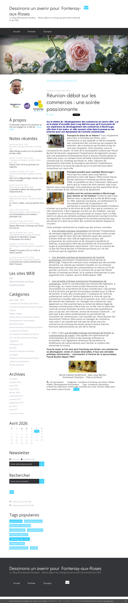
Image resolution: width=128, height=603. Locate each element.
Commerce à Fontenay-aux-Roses (24, 303)
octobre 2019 (15, 382)
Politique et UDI (16, 344)
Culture (12, 310)
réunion (100, 386)
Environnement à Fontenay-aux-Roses (26, 327)
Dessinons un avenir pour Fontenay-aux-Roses (45, 11)
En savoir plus (108, 601)
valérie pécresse (35, 530)
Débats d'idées (15, 314)
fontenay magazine (18, 534)
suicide (34, 548)
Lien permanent (55, 382)
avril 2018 (13, 386)
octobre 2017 (15, 399)
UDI (11, 278)
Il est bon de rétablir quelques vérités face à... (25, 174)
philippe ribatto (17, 543)
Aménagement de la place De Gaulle (25, 234)
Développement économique (21, 320)
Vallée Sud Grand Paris (19, 361)
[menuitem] (16, 31)
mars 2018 (13, 389)
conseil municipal (17, 530)
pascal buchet (15, 521)
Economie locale (16, 324)
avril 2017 (13, 410)
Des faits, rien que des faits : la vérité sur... (25, 147)
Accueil (16, 31)
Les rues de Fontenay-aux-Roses (23, 338)
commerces (93, 384)
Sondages (13, 355)
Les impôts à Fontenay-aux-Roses (24, 334)
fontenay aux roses (18, 548)
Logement (13, 341)
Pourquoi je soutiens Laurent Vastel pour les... (25, 161)
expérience (62, 386)
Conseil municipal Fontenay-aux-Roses (26, 307)
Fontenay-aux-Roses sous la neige (24, 223)
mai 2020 (13, 379)
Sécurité (12, 348)
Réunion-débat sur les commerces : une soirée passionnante (73, 102)
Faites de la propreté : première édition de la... (26, 199)
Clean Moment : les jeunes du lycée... (25, 259)
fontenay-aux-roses (19, 539)
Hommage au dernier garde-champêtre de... (26, 247)
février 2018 (14, 392)
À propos (47, 31)
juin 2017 (13, 406)
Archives (31, 31)
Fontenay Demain (17, 285)
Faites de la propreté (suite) (21, 187)
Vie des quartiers (16, 365)
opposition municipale (20, 525)
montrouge (73, 386)
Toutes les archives (16, 414)
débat (107, 386)
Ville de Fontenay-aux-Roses (21, 281)
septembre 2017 (16, 403)
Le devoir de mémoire (18, 331)
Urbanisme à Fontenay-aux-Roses (24, 358)
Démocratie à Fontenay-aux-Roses (24, 317)
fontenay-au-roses (33, 521)
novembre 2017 (16, 396)
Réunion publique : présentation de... (25, 212)
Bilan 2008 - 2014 (16, 300)
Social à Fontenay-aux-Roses (21, 351)
